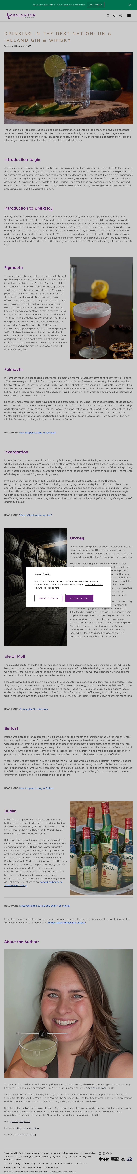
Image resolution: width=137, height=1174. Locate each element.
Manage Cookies (48, 598)
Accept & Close (79, 598)
